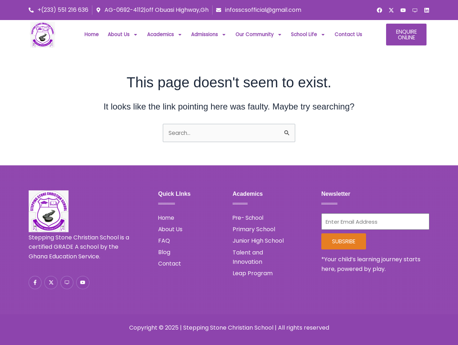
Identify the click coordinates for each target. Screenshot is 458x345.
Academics (164, 34)
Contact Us (348, 34)
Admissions (208, 34)
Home (91, 34)
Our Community (258, 34)
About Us (123, 34)
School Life (308, 34)
